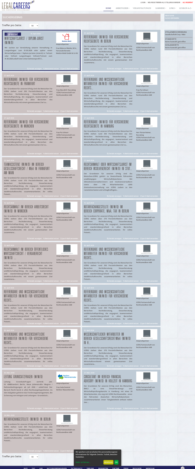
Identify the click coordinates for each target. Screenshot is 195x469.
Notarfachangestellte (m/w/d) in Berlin (27, 419)
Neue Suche (169, 16)
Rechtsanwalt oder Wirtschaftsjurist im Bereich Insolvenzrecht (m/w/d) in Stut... (108, 166)
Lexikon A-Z (185, 8)
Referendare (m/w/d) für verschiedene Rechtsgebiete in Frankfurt (26, 81)
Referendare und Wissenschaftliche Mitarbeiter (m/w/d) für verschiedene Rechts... (106, 84)
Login (143, 2)
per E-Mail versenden (69, 69)
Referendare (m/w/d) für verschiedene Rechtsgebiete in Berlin (106, 39)
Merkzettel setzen (51, 69)
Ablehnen (108, 462)
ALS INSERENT (188, 2)
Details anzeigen (34, 69)
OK (116, 462)
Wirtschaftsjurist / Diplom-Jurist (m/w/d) (24, 40)
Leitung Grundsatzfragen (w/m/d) (23, 376)
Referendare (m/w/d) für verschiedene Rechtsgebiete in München (26, 124)
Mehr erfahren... (83, 462)
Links (172, 8)
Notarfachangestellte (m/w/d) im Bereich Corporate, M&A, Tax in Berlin (106, 209)
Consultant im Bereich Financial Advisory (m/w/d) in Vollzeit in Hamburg (108, 379)
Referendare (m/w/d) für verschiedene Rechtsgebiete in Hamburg (106, 124)
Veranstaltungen (142, 8)
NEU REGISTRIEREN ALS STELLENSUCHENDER (164, 2)
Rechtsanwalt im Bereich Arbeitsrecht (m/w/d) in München (26, 209)
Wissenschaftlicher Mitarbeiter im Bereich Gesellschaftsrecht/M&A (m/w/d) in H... (107, 338)
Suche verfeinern (172, 18)
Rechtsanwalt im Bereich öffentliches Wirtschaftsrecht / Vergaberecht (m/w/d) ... (26, 253)
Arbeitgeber (122, 8)
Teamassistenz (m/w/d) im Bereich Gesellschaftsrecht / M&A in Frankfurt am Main (27, 169)
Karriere (160, 8)
